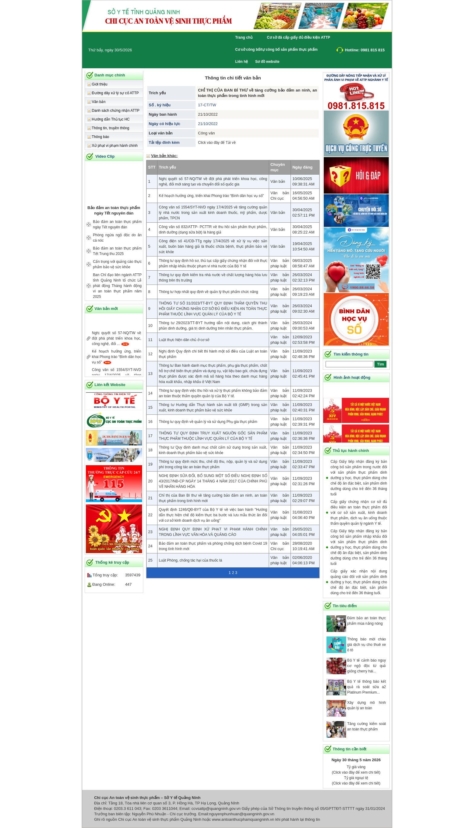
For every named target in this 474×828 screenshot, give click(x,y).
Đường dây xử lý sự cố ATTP (113, 93)
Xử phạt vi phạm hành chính (112, 145)
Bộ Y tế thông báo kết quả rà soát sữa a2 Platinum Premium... (366, 686)
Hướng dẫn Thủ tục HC (108, 119)
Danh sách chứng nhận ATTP (113, 110)
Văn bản (96, 102)
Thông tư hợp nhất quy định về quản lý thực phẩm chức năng (208, 292)
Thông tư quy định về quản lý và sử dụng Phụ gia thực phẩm (208, 422)
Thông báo (98, 137)
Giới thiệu (97, 84)
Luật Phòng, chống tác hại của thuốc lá (190, 560)
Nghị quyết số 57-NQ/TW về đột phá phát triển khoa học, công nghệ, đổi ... (116, 342)
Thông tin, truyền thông (108, 128)
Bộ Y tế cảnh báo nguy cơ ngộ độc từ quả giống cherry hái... (366, 665)
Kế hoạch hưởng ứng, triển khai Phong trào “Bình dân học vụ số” (116, 360)
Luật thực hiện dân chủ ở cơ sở (184, 340)
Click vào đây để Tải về (217, 142)
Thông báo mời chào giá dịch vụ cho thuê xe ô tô (366, 644)
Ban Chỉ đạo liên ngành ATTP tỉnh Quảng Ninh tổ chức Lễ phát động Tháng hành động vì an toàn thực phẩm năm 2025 (117, 286)
